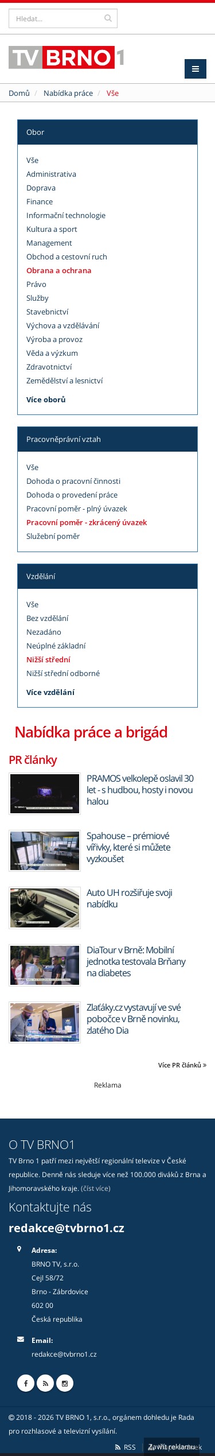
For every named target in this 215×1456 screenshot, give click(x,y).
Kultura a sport (51, 229)
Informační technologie (65, 215)
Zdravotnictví (49, 367)
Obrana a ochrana (59, 270)
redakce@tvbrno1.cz (66, 1228)
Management (49, 243)
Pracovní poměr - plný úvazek (76, 508)
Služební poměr (53, 536)
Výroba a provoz (54, 339)
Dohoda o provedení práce (72, 495)
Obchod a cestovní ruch (66, 256)
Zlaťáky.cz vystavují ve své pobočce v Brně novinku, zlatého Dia (134, 1018)
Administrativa (51, 174)
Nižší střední (48, 659)
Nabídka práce (68, 93)
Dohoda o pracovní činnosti (73, 481)
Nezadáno (43, 632)
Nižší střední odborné (63, 673)
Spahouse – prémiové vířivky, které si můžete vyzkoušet (128, 847)
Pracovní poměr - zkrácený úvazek (86, 522)
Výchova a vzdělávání (62, 325)
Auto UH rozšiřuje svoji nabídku (129, 898)
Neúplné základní (55, 645)
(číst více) (96, 1188)
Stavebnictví (47, 311)
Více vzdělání (50, 692)
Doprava (41, 188)
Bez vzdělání (47, 618)
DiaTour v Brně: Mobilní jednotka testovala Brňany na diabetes (136, 961)
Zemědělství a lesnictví (64, 380)
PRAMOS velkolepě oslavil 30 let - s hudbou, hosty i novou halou (140, 789)
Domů (19, 93)
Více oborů (46, 399)
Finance (39, 201)
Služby (37, 298)
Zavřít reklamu (171, 1446)
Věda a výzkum (52, 353)
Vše (32, 160)
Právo (36, 284)
